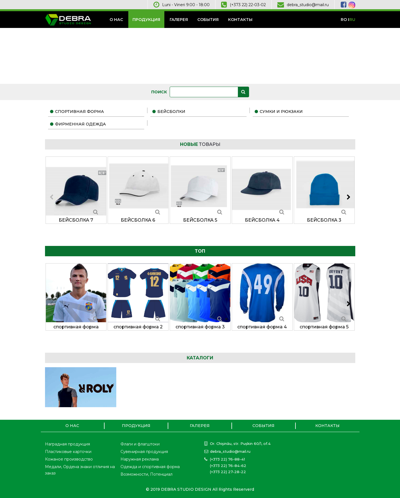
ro (344, 19)
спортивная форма (79, 111)
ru (352, 19)
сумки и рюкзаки (281, 111)
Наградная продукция (67, 444)
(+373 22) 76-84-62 (228, 465)
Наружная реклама (139, 459)
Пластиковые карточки (68, 451)
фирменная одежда (80, 124)
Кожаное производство (69, 459)
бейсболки (171, 111)
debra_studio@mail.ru (308, 4)
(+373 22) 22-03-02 (248, 4)
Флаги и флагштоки (140, 444)
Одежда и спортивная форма (150, 466)
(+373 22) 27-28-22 (228, 471)
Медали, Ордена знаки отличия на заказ (80, 470)
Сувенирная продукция (144, 451)
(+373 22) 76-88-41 (227, 459)
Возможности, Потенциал (146, 474)
